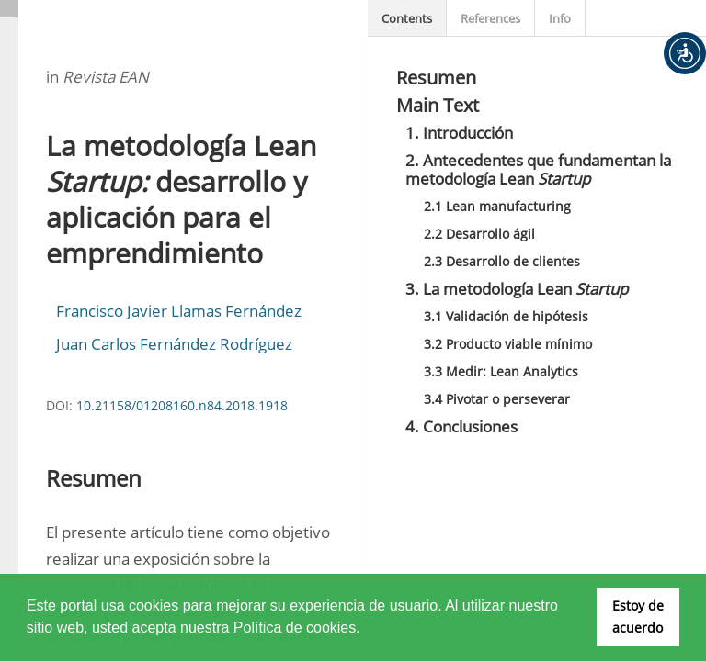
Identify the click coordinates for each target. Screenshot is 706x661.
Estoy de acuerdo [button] (638, 616)
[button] (685, 53)
